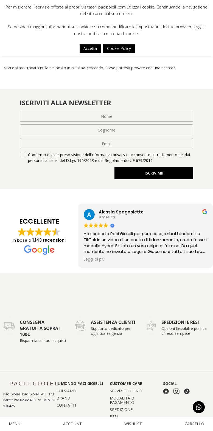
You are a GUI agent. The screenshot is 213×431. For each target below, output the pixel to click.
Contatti (66, 405)
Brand (63, 398)
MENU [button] (14, 424)
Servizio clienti (126, 391)
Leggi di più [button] (94, 259)
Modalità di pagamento (122, 400)
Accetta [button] (90, 48)
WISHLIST (133, 424)
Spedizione (121, 409)
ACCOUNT (72, 424)
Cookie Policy (119, 48)
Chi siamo (66, 391)
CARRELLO (194, 424)
